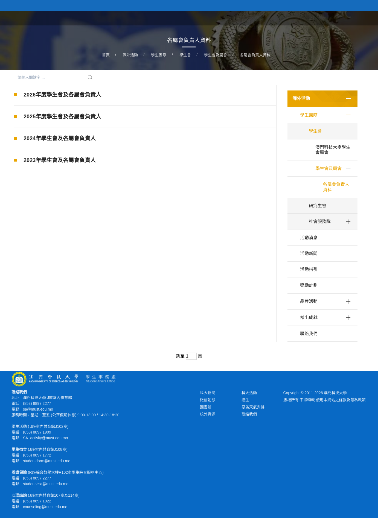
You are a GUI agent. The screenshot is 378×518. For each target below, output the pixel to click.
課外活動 (257, 17)
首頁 (235, 17)
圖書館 (205, 407)
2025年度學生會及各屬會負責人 (62, 116)
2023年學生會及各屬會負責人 (60, 160)
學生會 (185, 55)
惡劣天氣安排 (253, 407)
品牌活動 (309, 301)
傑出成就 (309, 317)
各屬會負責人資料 (255, 55)
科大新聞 (207, 393)
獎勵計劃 (309, 285)
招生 (245, 400)
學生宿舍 (308, 17)
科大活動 (249, 393)
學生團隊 (158, 55)
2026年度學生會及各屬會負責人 (62, 95)
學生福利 (283, 17)
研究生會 (317, 205)
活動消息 (309, 237)
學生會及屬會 (215, 55)
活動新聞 (309, 253)
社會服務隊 (320, 221)
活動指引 (309, 269)
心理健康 (334, 17)
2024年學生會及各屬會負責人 (60, 138)
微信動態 (207, 400)
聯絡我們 (309, 333)
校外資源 (207, 414)
